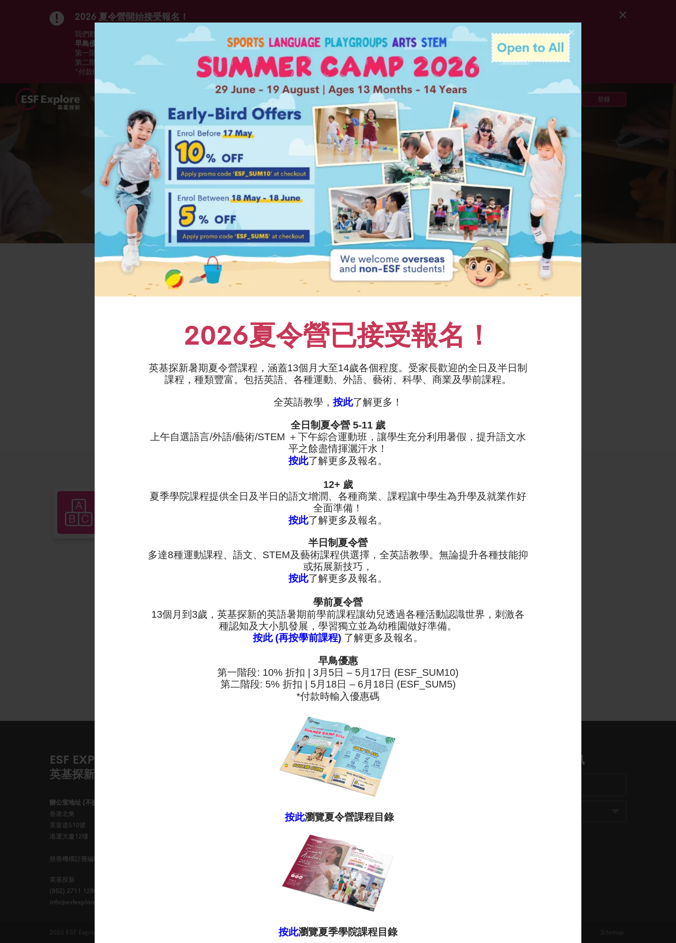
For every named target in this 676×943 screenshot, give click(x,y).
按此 (343, 402)
